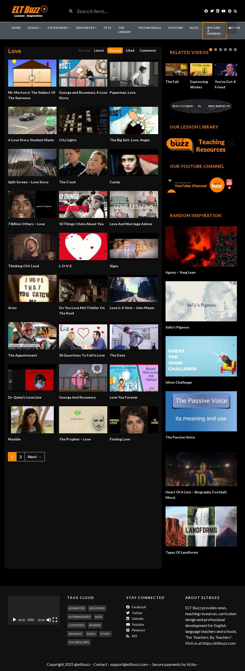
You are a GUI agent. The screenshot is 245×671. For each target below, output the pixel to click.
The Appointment (22, 355)
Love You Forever (124, 397)
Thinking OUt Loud (23, 266)
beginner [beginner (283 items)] (97, 608)
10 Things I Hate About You (81, 224)
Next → (35, 456)
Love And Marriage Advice (131, 224)
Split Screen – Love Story (28, 182)
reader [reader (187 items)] (95, 625)
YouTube (175, 27)
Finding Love (120, 439)
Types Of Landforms (182, 552)
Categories (57, 27)
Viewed (115, 50)
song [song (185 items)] (91, 633)
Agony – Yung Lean (181, 272)
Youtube (135, 624)
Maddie (14, 439)
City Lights (68, 140)
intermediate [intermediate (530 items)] (80, 616)
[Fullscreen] (54, 619)
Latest (99, 50)
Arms (12, 308)
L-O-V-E (65, 266)
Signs (114, 266)
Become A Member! (214, 30)
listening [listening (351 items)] (77, 625)
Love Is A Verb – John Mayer (132, 308)
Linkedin (135, 619)
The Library (124, 29)
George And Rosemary (77, 397)
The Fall (172, 81)
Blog (194, 27)
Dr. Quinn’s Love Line (24, 397)
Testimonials (149, 27)
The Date (117, 355)
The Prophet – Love (75, 439)
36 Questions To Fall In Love (82, 355)
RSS (131, 636)
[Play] (14, 619)
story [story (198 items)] (105, 633)
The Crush (67, 182)
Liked (130, 50)
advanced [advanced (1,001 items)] (77, 608)
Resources (85, 27)
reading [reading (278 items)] (75, 633)
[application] (34, 610)
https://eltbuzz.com (219, 643)
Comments (147, 50)
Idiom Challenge (179, 382)
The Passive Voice (180, 437)
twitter (134, 613)
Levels (33, 27)
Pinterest (135, 630)
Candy (115, 182)
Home (16, 27)
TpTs (107, 27)
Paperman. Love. (123, 92)
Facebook (136, 607)
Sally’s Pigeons (177, 327)
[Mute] (48, 619)
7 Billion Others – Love (26, 224)
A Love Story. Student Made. (31, 140)
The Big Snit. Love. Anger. (130, 140)
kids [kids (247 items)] (98, 616)
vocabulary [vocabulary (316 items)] (79, 642)
